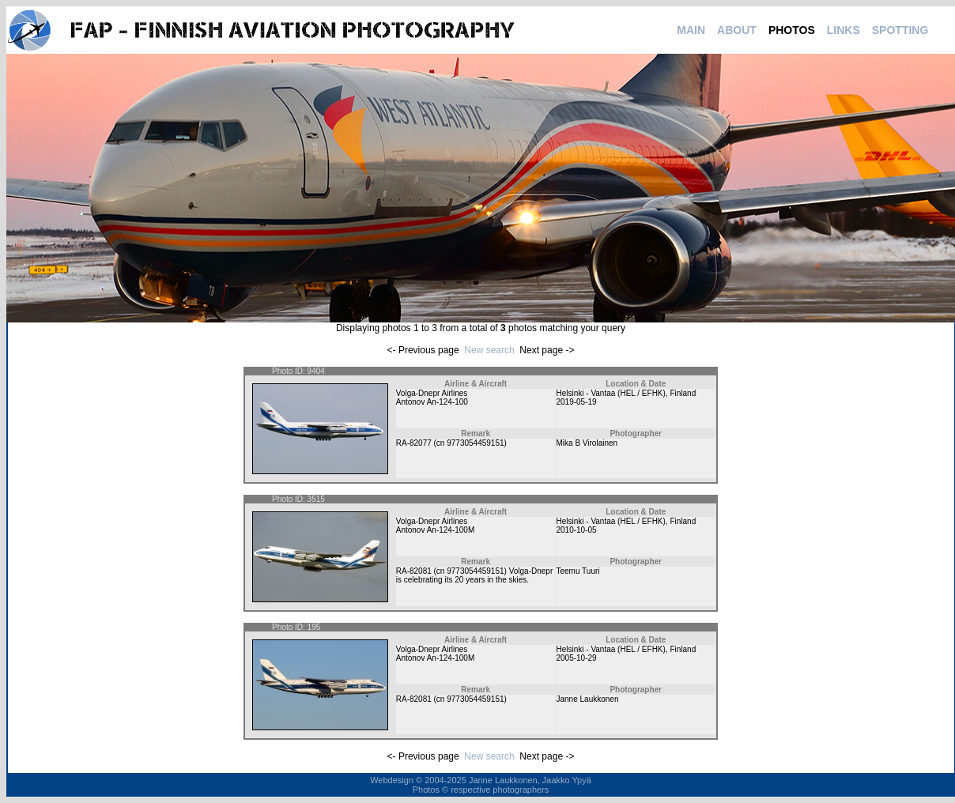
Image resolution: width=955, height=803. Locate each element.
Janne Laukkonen (587, 699)
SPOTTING (900, 30)
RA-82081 (414, 571)
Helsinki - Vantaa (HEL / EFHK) (610, 393)
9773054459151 (475, 443)
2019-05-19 (576, 402)
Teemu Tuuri (577, 571)
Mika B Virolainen (586, 443)
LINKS (843, 30)
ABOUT (737, 30)
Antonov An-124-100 (432, 402)
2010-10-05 (576, 530)
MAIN (691, 30)
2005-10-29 (576, 658)
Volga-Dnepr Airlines (432, 393)
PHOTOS (791, 30)
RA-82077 (414, 443)
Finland (683, 393)
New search (489, 350)
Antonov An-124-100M (435, 530)
